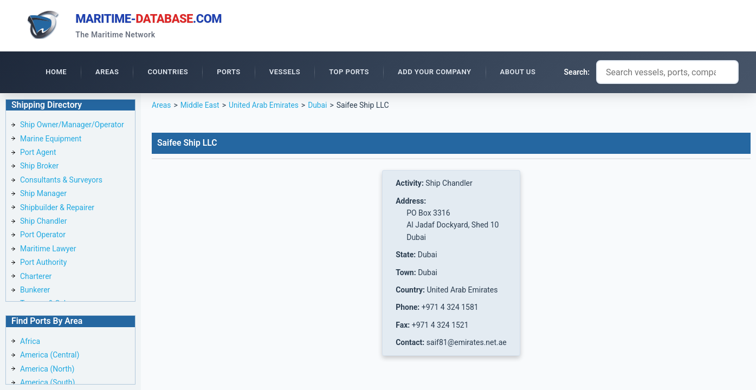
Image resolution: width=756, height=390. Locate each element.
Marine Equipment (50, 139)
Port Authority (43, 263)
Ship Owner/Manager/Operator (72, 125)
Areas (161, 106)
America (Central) (49, 355)
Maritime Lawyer (48, 249)
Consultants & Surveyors (61, 181)
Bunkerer (35, 291)
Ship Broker (39, 166)
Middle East (200, 106)
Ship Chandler (43, 222)
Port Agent (38, 153)
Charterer (35, 276)
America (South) (47, 382)
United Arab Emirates (265, 106)
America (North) (47, 369)
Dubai (319, 106)
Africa (30, 341)
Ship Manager (43, 194)
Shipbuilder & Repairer (57, 208)
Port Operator (43, 235)
